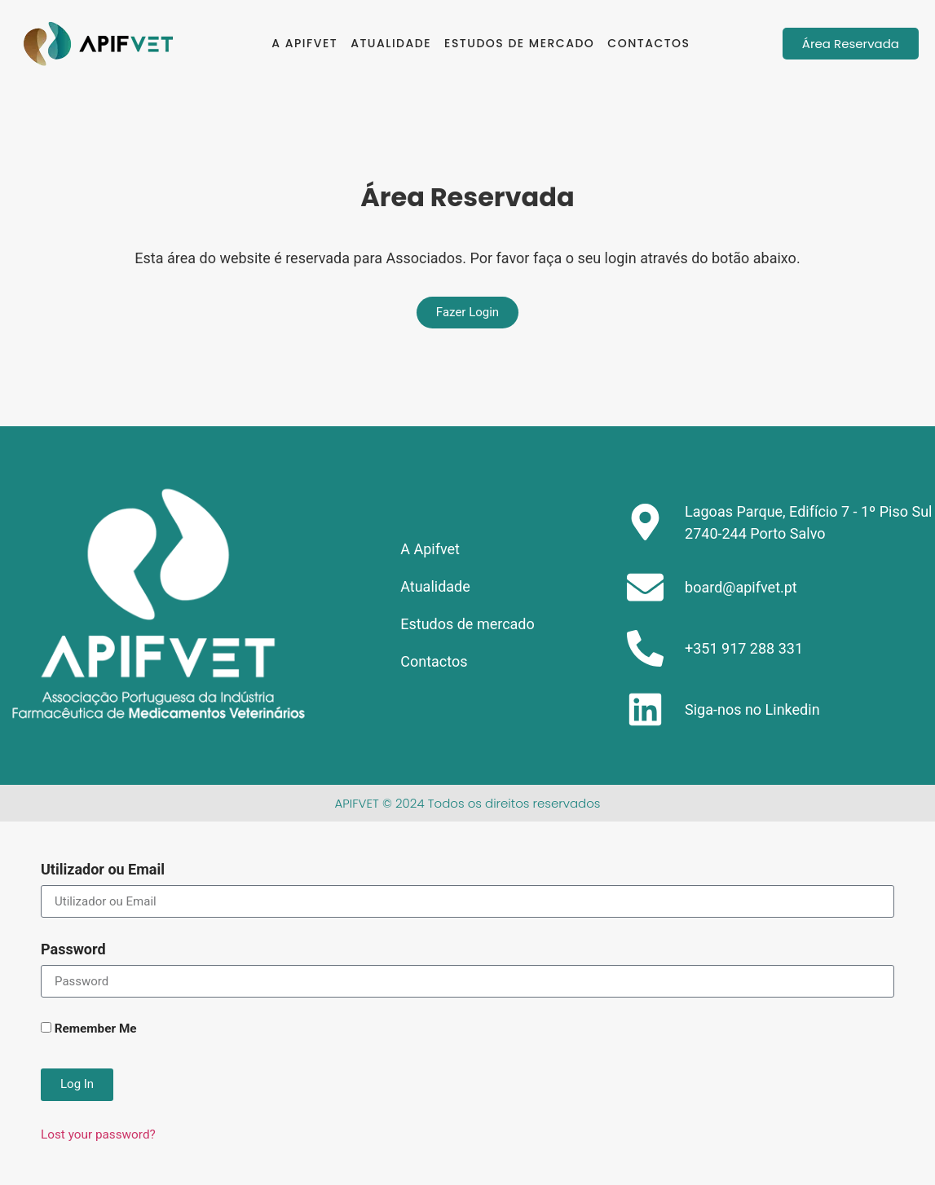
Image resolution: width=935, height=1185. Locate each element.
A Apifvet (304, 43)
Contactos (648, 43)
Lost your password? (98, 1134)
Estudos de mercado (519, 43)
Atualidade (391, 43)
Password (73, 950)
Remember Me (89, 1029)
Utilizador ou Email (103, 870)
